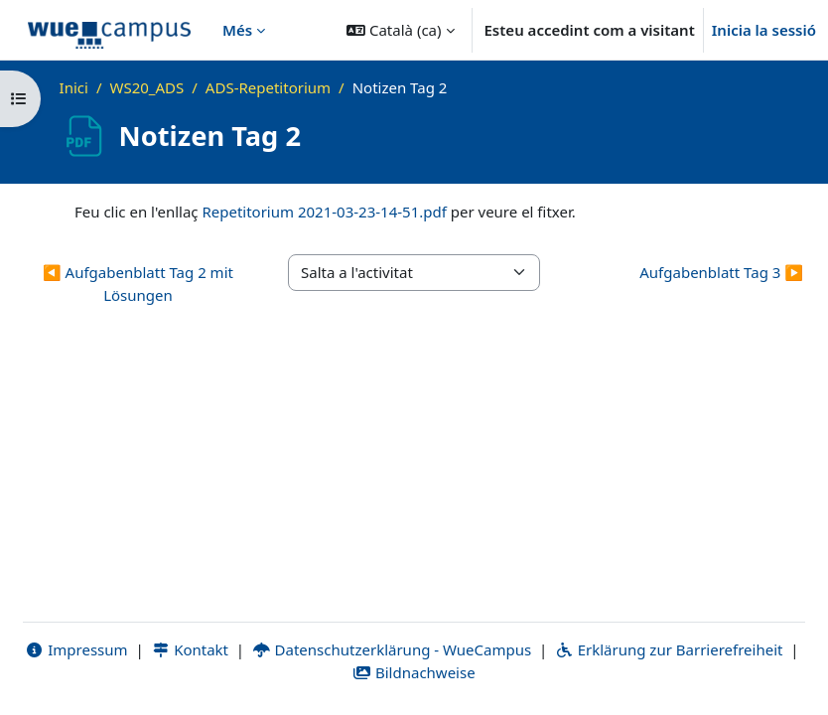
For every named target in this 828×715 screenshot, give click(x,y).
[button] (400, 30)
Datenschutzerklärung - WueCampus (391, 649)
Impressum (77, 649)
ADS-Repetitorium (268, 87)
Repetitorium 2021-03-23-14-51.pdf (324, 211)
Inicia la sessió (764, 30)
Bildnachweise (413, 672)
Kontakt (189, 649)
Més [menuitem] (237, 30)
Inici (74, 87)
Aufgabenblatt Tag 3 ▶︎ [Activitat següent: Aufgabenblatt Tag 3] (721, 272)
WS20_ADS (146, 87)
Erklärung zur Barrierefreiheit (668, 649)
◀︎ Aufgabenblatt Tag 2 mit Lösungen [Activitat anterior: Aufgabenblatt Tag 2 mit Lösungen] (138, 283)
